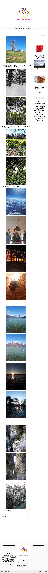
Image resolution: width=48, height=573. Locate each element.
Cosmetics (8, 548)
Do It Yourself (13, 548)
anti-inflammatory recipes (22, 28)
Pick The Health (7, 571)
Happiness (10, 549)
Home (16, 28)
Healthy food (4, 551)
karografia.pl (44, 571)
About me (3, 546)
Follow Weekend (40, 68)
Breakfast (3, 548)
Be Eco (11, 546)
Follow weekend (30, 28)
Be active (7, 546)
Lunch (8, 551)
